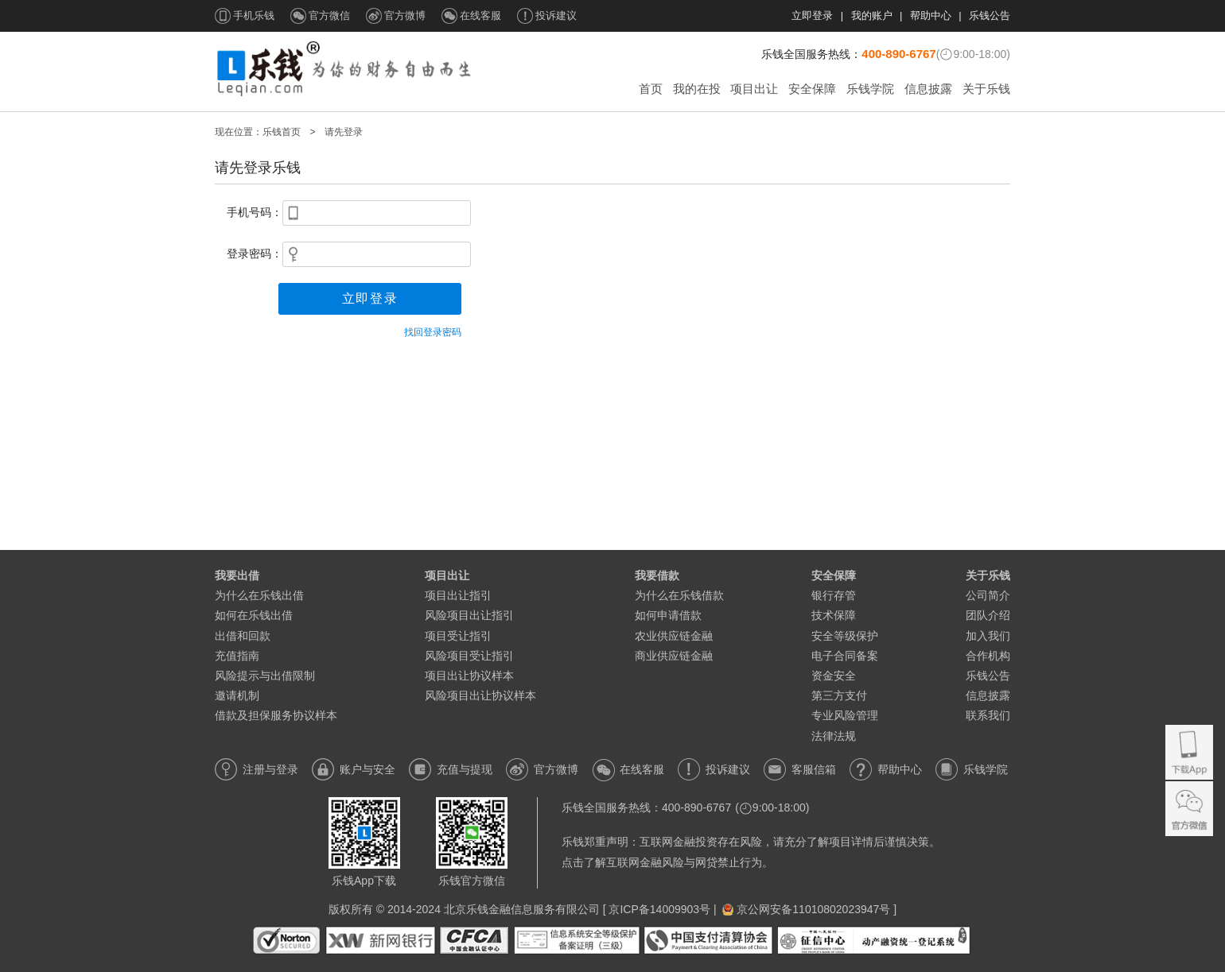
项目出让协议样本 (475, 675)
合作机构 (988, 655)
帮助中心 (930, 15)
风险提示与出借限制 (265, 675)
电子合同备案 (844, 655)
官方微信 (329, 15)
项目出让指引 (458, 595)
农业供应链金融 (674, 635)
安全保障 (812, 88)
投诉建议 (556, 15)
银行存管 (833, 595)
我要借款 (657, 575)
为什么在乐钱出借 (259, 595)
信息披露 (928, 88)
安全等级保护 (844, 635)
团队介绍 (988, 615)
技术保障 (833, 615)
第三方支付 (839, 695)
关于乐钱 (986, 88)
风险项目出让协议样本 (486, 695)
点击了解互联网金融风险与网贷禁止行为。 (667, 862)
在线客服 (480, 15)
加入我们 (988, 635)
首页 (651, 88)
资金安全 (833, 675)
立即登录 (812, 15)
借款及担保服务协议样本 (276, 715)
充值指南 (237, 655)
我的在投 (697, 88)
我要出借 (237, 575)
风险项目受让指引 (469, 655)
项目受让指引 (458, 635)
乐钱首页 (281, 131)
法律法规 (833, 736)
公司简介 (988, 595)
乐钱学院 (870, 88)
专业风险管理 (844, 715)
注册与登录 (270, 769)
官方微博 (405, 15)
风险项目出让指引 (469, 615)
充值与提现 (464, 769)
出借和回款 (242, 635)
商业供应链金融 (674, 655)
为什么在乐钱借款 (679, 595)
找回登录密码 (432, 332)
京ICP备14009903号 (659, 909)
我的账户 (871, 15)
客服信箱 (813, 769)
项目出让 (754, 88)
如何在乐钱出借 (254, 615)
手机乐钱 (253, 15)
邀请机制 (237, 695)
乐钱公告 (989, 15)
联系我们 (988, 715)
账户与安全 (367, 769)
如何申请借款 (668, 615)
